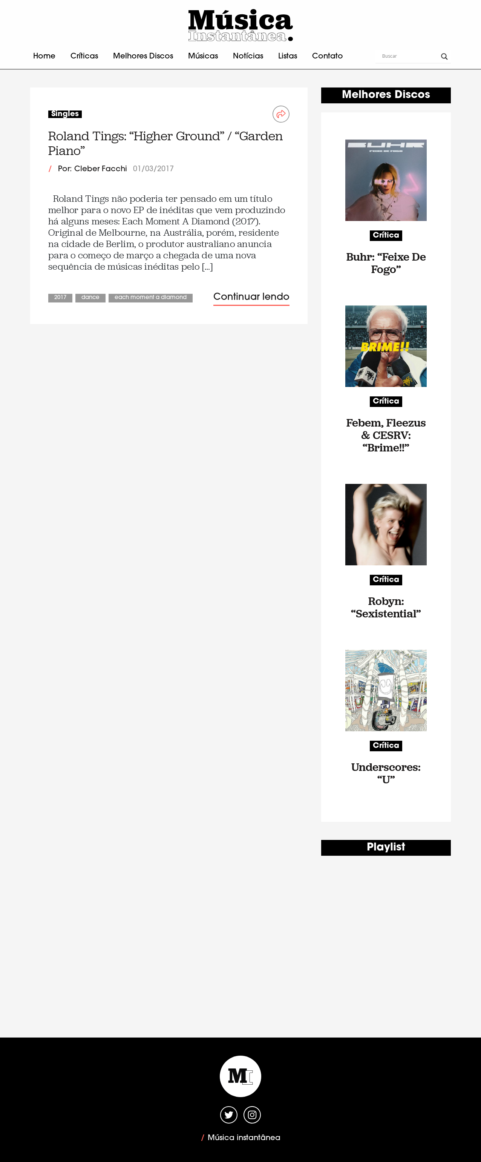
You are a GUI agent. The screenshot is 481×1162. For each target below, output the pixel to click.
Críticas (84, 56)
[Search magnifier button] (444, 56)
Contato (327, 56)
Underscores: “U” (386, 773)
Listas (287, 56)
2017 (60, 298)
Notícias (248, 56)
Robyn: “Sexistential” (386, 607)
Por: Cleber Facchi (92, 169)
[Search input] (409, 56)
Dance (90, 298)
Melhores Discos (143, 56)
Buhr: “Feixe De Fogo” (386, 262)
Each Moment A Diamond (151, 298)
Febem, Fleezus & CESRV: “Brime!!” (386, 435)
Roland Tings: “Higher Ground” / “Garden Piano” (165, 143)
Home (44, 56)
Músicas (203, 56)
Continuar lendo (251, 297)
